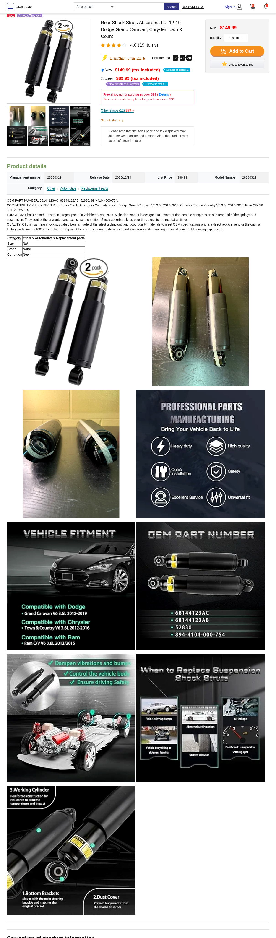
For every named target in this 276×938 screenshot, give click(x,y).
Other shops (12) (117, 110)
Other (51, 188)
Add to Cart (237, 52)
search (172, 7)
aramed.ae (24, 6)
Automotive (68, 188)
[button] (266, 6)
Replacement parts (94, 188)
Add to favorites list (237, 63)
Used (136, 81)
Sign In (230, 7)
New (147, 70)
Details (164, 94)
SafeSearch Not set (193, 6)
